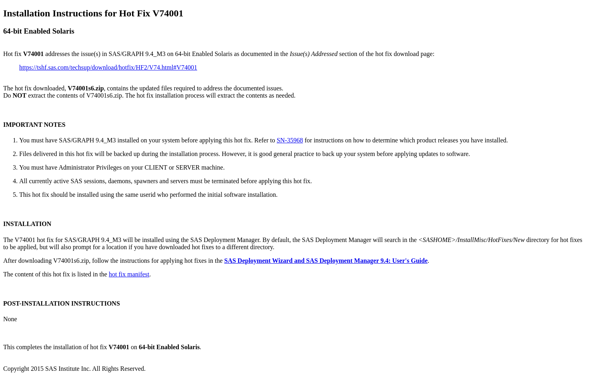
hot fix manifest (129, 274)
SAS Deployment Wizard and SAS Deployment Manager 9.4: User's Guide (326, 260)
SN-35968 (290, 140)
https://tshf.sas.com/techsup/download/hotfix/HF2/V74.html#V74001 (108, 67)
